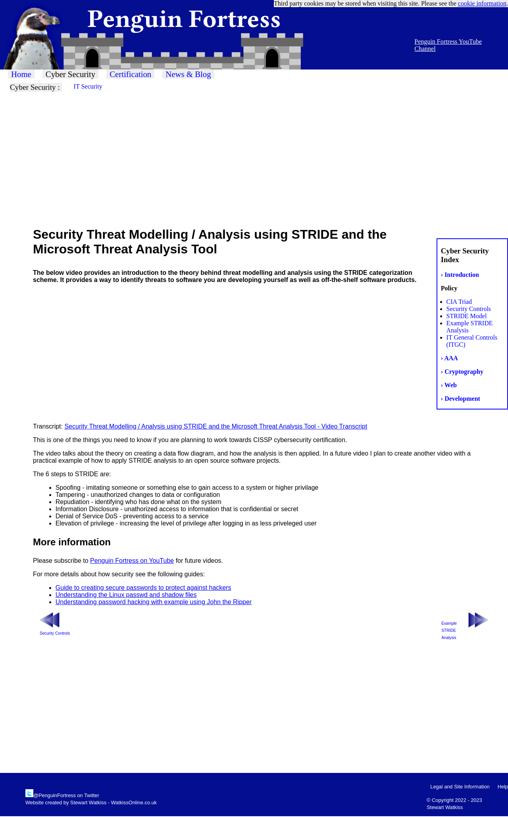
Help (503, 787)
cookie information (482, 3)
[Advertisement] (238, 158)
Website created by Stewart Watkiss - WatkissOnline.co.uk (91, 802)
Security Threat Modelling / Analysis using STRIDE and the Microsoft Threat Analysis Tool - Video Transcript (215, 426)
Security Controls (468, 308)
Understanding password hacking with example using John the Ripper (154, 602)
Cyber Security (70, 74)
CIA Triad (459, 301)
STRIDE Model (466, 316)
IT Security (88, 86)
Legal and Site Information (459, 787)
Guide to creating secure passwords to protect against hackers (143, 587)
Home (21, 74)
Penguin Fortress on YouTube (132, 560)
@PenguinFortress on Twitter (66, 795)
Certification (130, 74)
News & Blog (188, 74)
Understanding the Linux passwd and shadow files (126, 594)
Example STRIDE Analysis (449, 630)
